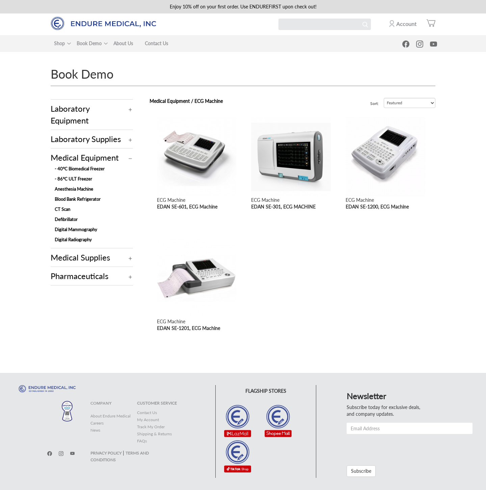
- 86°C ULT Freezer (73, 179)
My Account (148, 419)
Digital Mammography (76, 229)
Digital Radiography (73, 239)
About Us (123, 43)
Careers (97, 423)
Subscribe (361, 471)
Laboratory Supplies (86, 139)
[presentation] (398, 447)
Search (365, 24)
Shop (59, 43)
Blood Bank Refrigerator (78, 199)
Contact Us (156, 43)
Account (406, 24)
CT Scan (62, 209)
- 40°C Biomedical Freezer (80, 168)
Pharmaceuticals (79, 276)
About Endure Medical (110, 415)
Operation (130, 109)
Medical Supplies (80, 257)
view (161, 120)
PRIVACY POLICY (106, 453)
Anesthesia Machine (74, 189)
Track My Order (151, 426)
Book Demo (89, 43)
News (95, 430)
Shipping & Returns (154, 433)
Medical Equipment (85, 157)
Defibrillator (66, 219)
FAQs (142, 440)
